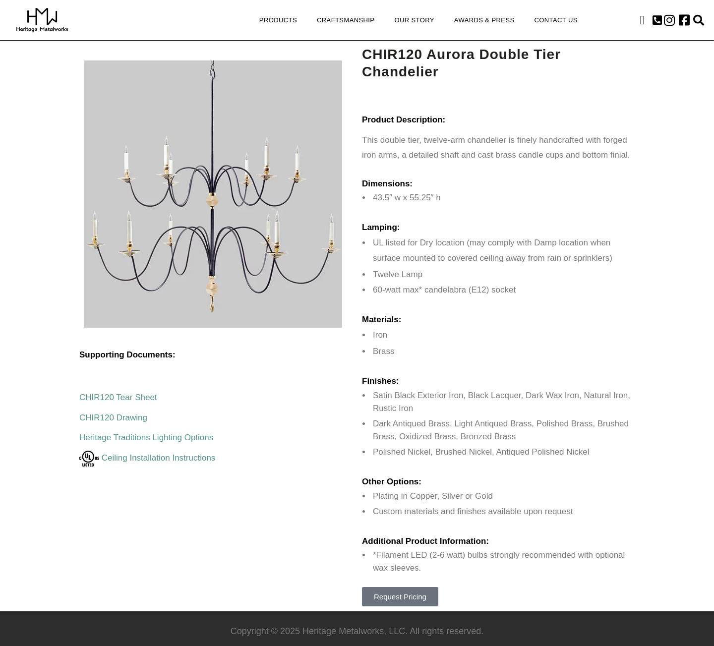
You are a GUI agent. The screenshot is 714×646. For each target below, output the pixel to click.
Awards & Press (484, 20)
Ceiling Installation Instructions (147, 458)
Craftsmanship (345, 20)
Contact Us (556, 20)
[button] (657, 20)
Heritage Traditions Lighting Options (146, 437)
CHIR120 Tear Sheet (118, 397)
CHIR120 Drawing (113, 417)
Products (278, 20)
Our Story (414, 20)
